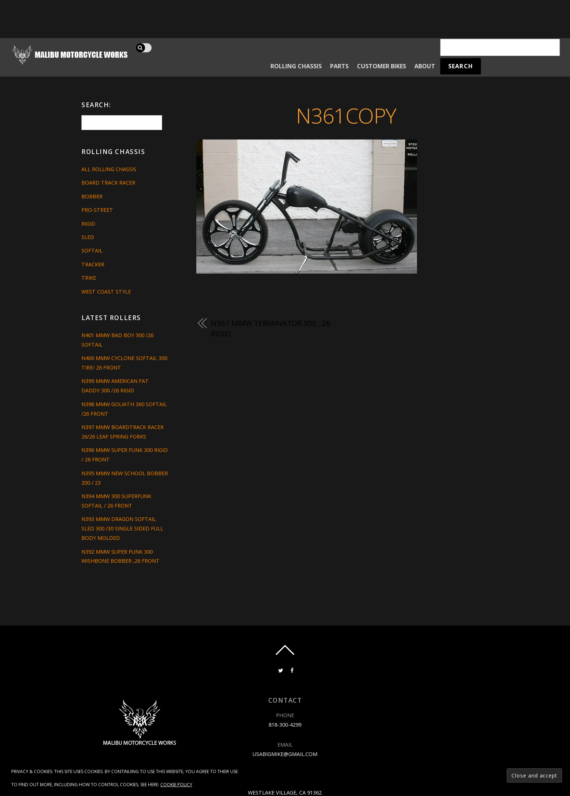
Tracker (92, 264)
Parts (339, 66)
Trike (88, 277)
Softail (92, 250)
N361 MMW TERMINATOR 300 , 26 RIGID (270, 328)
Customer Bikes (381, 66)
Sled (87, 237)
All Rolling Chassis (108, 169)
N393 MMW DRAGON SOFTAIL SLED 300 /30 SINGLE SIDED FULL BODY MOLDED (122, 528)
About (424, 66)
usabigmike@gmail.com (285, 754)
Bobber (92, 196)
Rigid (88, 223)
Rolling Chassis (296, 66)
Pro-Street (97, 209)
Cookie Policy (176, 784)
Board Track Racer (108, 182)
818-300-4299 (285, 724)
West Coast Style (106, 291)
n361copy (346, 115)
